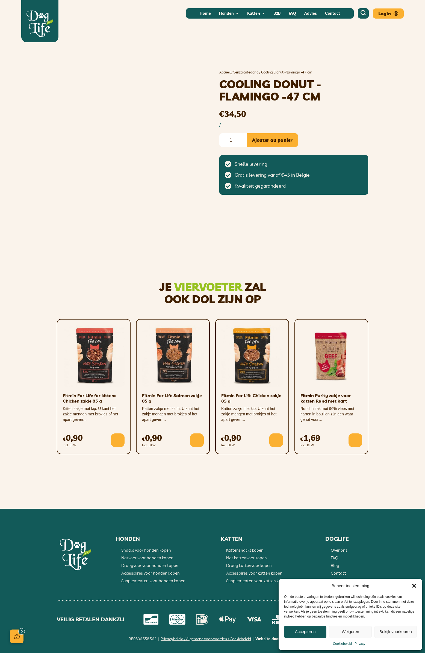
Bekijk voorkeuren (395, 631)
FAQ (334, 557)
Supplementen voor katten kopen (257, 580)
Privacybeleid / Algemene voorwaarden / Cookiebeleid (206, 638)
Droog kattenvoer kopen (249, 565)
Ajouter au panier (272, 140)
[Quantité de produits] (233, 140)
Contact (338, 573)
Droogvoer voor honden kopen (149, 565)
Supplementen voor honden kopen (153, 580)
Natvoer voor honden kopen (147, 557)
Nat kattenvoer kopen (246, 557)
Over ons (339, 550)
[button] (414, 586)
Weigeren (350, 631)
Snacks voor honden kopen (146, 550)
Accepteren (305, 631)
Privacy (360, 644)
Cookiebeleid (342, 644)
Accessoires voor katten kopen (254, 573)
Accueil (225, 72)
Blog (335, 565)
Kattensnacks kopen (245, 550)
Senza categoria (245, 72)
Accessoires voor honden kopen (150, 573)
